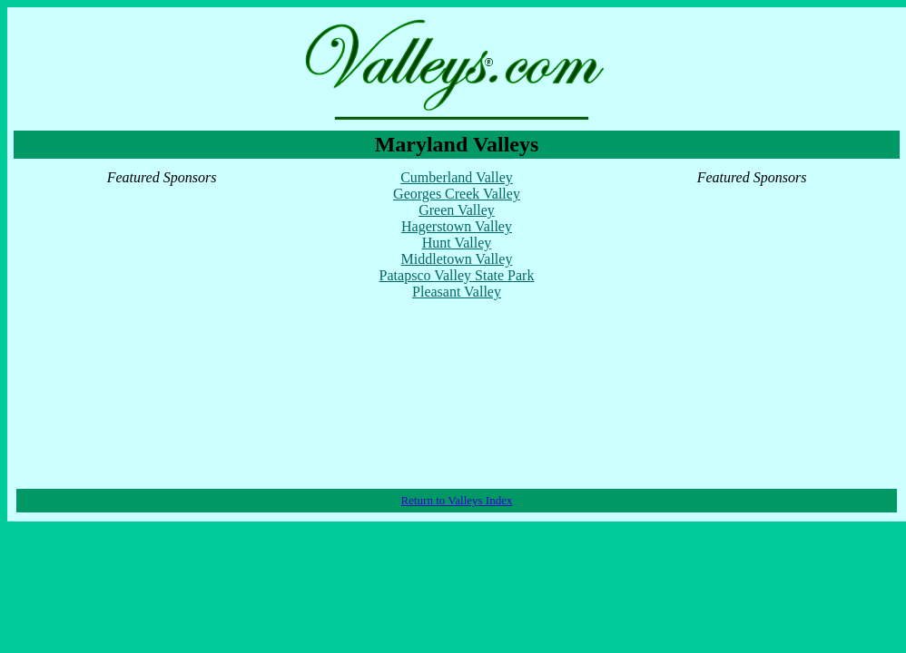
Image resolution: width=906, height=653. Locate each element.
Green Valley (457, 210)
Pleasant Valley (456, 291)
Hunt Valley (457, 242)
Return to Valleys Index (457, 500)
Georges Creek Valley (456, 193)
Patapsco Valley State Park (457, 275)
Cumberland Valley (456, 177)
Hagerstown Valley (456, 226)
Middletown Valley (457, 259)
